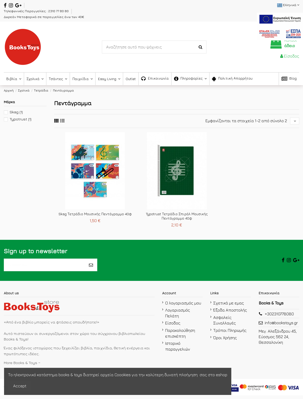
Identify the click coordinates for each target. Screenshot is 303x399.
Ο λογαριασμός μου (183, 306)
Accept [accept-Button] (19, 386)
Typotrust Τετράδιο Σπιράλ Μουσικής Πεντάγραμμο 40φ (177, 217)
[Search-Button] (200, 47)
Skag (16, 112)
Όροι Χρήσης (225, 341)
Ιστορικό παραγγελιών (177, 349)
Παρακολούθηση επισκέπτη (180, 337)
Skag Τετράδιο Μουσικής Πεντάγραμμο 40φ (95, 215)
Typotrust (20, 119)
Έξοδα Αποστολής (230, 313)
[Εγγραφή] (91, 267)
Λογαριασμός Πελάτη (177, 316)
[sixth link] (62, 121)
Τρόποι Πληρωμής (230, 334)
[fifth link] (56, 121)
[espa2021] (280, 26)
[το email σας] (44, 267)
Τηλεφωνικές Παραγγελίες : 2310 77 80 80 (36, 11)
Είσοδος (172, 326)
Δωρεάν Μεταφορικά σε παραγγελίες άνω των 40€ (44, 17)
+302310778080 (279, 317)
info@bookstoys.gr (281, 326)
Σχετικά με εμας (228, 306)
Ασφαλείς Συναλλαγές (224, 324)
